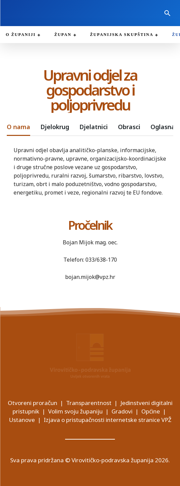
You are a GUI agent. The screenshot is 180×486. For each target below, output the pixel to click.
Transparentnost (89, 403)
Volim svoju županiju (75, 411)
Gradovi (122, 411)
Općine (150, 411)
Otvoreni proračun (32, 403)
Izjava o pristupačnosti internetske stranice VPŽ (108, 420)
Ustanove (22, 420)
